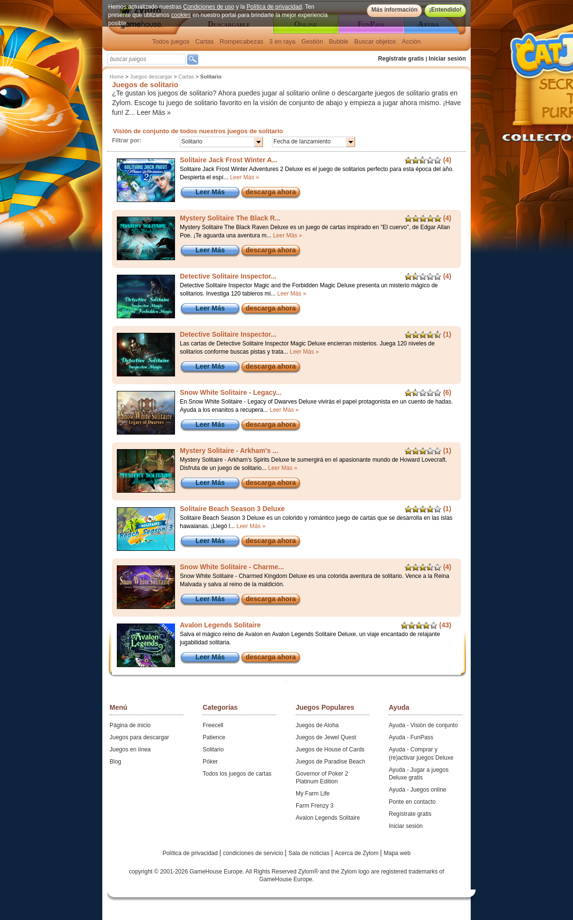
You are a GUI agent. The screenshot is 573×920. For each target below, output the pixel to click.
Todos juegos (171, 41)
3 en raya (282, 41)
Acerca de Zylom (357, 853)
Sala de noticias (309, 853)
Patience (214, 737)
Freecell (213, 725)
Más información (394, 9)
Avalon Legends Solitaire (328, 817)
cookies (181, 15)
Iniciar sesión (447, 58)
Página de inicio (130, 725)
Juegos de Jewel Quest (326, 737)
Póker (210, 761)
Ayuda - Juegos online (417, 789)
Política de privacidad (274, 6)
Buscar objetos (375, 41)
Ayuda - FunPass (411, 737)
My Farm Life (313, 793)
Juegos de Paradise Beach (330, 761)
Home (117, 76)
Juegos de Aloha (317, 725)
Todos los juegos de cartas (237, 773)
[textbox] (146, 59)
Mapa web (397, 853)
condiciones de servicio (254, 853)
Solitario (213, 749)
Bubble (338, 41)
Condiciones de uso (208, 6)
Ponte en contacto (412, 801)
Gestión (312, 41)
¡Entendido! (445, 9)
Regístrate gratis (401, 58)
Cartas (204, 41)
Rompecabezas (241, 41)
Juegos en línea (130, 749)
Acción (411, 41)
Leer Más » (154, 112)
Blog (115, 761)
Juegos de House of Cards (330, 749)
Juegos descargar (151, 76)
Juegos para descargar (139, 737)
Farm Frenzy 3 (315, 805)
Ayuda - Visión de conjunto (423, 725)
